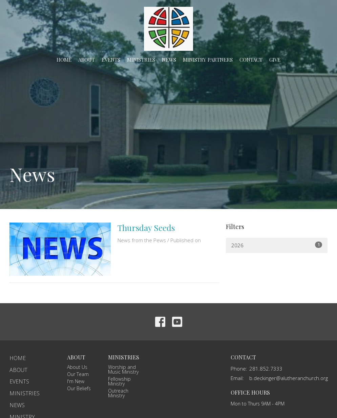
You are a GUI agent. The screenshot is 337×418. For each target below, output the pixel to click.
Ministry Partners (208, 59)
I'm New (75, 381)
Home (64, 59)
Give (274, 59)
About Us (77, 367)
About (86, 59)
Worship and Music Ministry (123, 369)
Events (111, 59)
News (169, 59)
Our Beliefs (79, 388)
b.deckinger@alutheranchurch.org (288, 378)
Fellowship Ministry (119, 381)
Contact (250, 59)
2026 (276, 245)
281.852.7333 (265, 368)
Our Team (78, 374)
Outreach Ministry (118, 393)
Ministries (141, 59)
